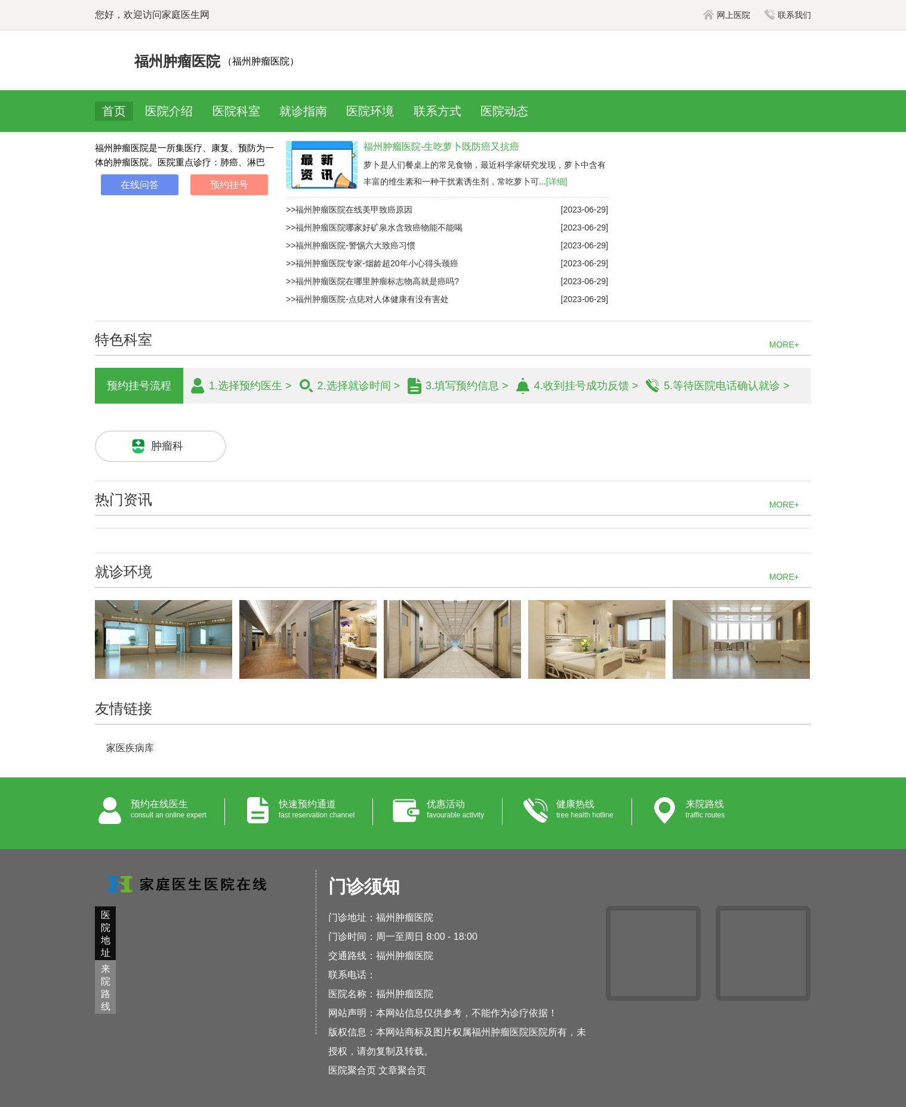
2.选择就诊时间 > (359, 386)
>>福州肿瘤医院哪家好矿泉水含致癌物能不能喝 (374, 227)
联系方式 (437, 111)
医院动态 (504, 111)
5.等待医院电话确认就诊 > (727, 386)
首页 (114, 111)
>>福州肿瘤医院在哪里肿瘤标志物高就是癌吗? (372, 281)
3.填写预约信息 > (467, 386)
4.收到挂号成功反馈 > (586, 386)
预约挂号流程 (139, 386)
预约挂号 (229, 185)
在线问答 (140, 185)
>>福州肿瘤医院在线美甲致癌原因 (349, 209)
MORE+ (784, 344)
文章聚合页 (402, 1070)
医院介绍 (169, 111)
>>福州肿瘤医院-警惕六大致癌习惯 (350, 245)
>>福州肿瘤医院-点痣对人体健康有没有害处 (367, 299)
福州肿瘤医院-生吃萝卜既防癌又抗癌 (441, 147)
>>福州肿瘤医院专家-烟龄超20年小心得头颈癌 (372, 263)
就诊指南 (303, 111)
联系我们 (788, 15)
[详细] (557, 181)
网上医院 (726, 15)
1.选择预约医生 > (250, 386)
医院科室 (236, 111)
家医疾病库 (130, 748)
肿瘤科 (167, 446)
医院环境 (370, 111)
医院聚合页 (352, 1070)
